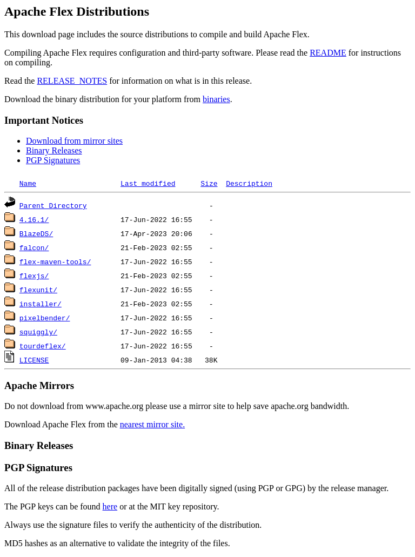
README (328, 52)
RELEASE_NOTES (72, 80)
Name (27, 183)
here (110, 506)
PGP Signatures (53, 160)
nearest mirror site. (152, 424)
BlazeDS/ (36, 233)
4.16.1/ (34, 219)
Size (208, 183)
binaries (216, 99)
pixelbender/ (44, 318)
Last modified (148, 183)
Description (249, 183)
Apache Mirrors (39, 385)
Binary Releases (54, 150)
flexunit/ (38, 289)
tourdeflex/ (42, 346)
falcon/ (34, 247)
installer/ (40, 303)
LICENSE (34, 360)
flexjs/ (34, 275)
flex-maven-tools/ (55, 261)
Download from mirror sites (74, 140)
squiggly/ (38, 332)
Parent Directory (53, 205)
